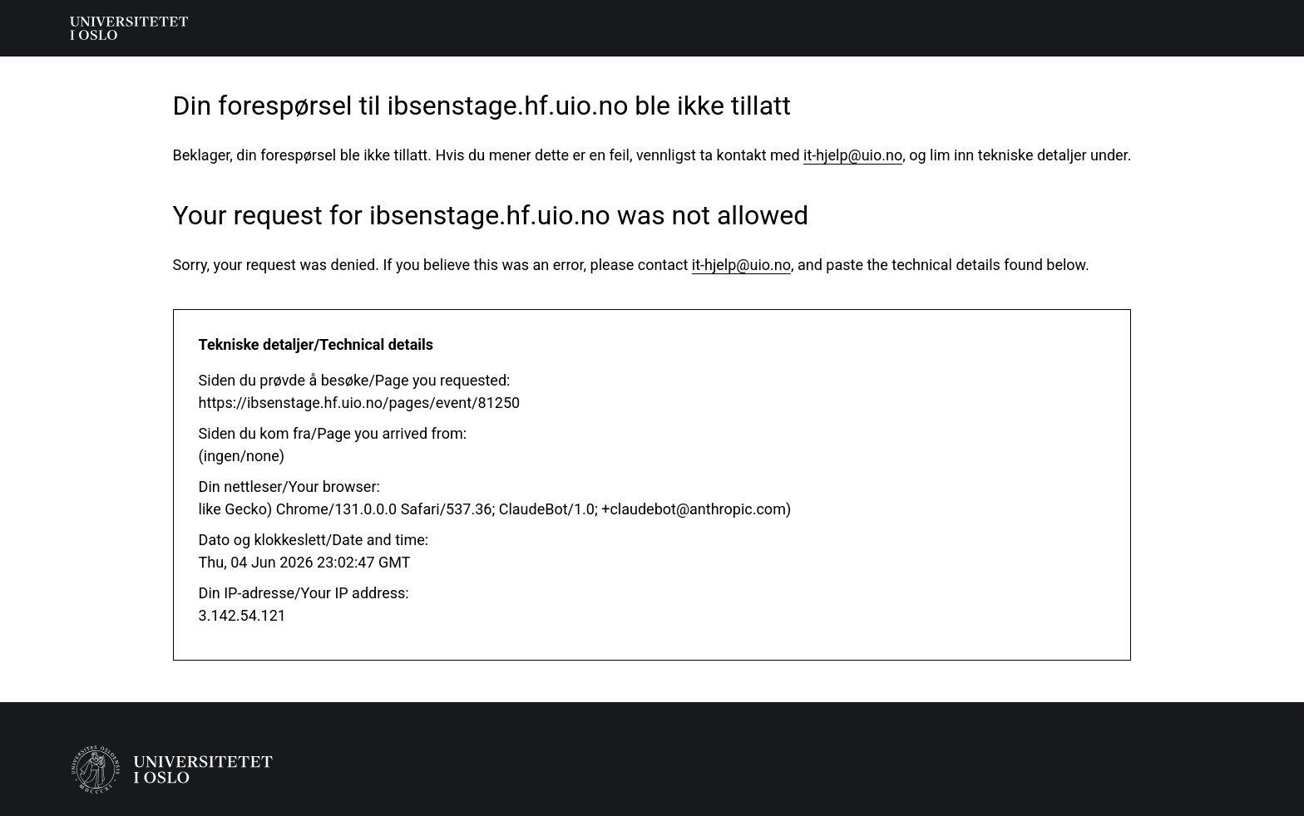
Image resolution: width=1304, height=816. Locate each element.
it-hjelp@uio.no (852, 155)
